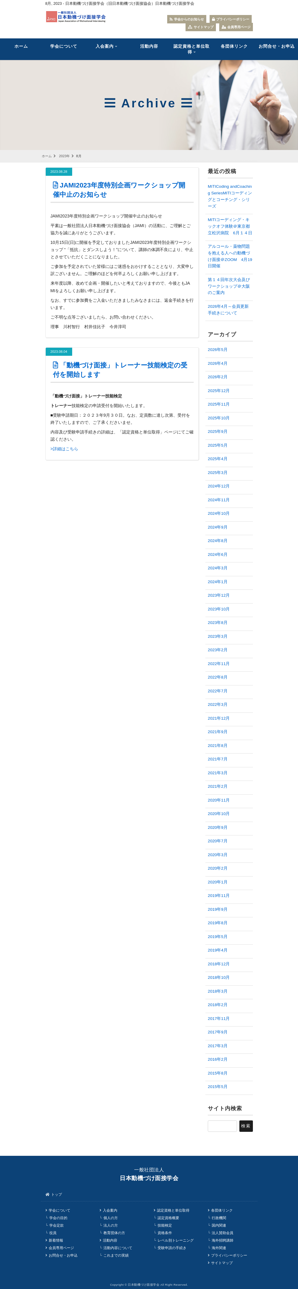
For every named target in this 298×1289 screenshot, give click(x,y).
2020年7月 (218, 841)
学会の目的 (58, 1218)
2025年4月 (218, 459)
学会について (63, 46)
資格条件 (165, 1233)
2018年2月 (218, 1005)
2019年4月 (218, 950)
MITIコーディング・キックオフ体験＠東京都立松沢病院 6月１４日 (230, 226)
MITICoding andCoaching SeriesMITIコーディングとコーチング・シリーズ (230, 196)
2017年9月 (218, 1032)
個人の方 (110, 1218)
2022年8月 (218, 677)
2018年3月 (218, 991)
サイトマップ (201, 27)
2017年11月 (219, 1018)
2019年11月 (219, 895)
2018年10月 (219, 977)
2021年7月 (218, 759)
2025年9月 (218, 431)
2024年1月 (218, 582)
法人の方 (110, 1225)
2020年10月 (219, 813)
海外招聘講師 (222, 1240)
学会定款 (56, 1225)
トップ (56, 1194)
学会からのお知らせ (187, 19)
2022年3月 (218, 704)
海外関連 (219, 1248)
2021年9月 (218, 732)
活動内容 (149, 46)
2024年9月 (218, 527)
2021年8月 (218, 745)
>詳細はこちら (64, 448)
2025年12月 (219, 390)
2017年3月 (218, 1046)
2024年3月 (218, 568)
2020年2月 (218, 868)
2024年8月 (218, 540)
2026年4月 (218, 363)
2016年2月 (218, 1059)
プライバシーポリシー (231, 19)
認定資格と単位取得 (192, 49)
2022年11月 (219, 663)
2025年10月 (219, 418)
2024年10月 (219, 513)
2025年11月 (219, 404)
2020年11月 (219, 800)
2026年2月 (218, 377)
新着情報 (56, 1240)
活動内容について (117, 1248)
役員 (53, 1233)
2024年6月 (218, 554)
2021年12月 (219, 718)
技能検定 (165, 1225)
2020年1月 (218, 882)
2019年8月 (218, 923)
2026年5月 (218, 349)
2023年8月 (218, 622)
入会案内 (105, 46)
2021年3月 (218, 773)
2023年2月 (218, 650)
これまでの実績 (116, 1255)
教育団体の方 (114, 1233)
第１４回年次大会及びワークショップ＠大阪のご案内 (229, 286)
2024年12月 (219, 486)
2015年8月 (218, 1073)
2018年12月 (219, 964)
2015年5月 (218, 1086)
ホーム (21, 46)
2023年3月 (218, 636)
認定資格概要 (168, 1218)
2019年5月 (218, 936)
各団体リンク (234, 46)
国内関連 (219, 1225)
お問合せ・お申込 (63, 1255)
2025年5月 (218, 445)
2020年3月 (218, 855)
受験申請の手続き (172, 1248)
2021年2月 (218, 786)
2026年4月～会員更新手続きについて (228, 309)
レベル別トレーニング (176, 1240)
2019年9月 (218, 909)
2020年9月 (218, 827)
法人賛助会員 (222, 1233)
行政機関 (219, 1218)
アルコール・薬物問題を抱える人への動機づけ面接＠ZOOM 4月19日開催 (230, 256)
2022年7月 (218, 691)
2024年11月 (219, 500)
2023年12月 (219, 595)
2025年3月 (218, 472)
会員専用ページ (236, 27)
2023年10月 (219, 609)
